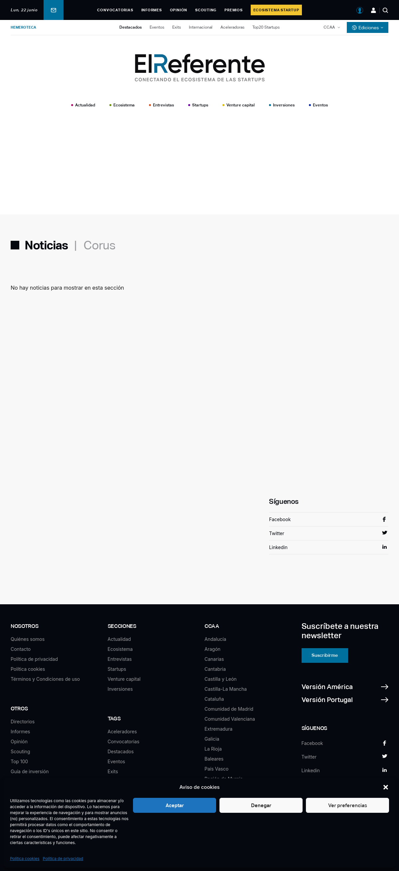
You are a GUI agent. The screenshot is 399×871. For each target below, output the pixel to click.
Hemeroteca (23, 27)
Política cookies (25, 858)
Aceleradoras (232, 27)
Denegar (261, 805)
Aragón (212, 649)
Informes (151, 10)
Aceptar (175, 805)
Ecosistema (124, 105)
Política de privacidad (63, 858)
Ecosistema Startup (276, 10)
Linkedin (278, 547)
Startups (200, 105)
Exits (176, 27)
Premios (233, 10)
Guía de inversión (30, 771)
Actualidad (85, 105)
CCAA (329, 27)
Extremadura (218, 729)
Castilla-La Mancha (225, 689)
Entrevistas (163, 105)
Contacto (21, 649)
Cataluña (214, 699)
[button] (385, 787)
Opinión (178, 10)
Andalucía (215, 639)
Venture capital (240, 105)
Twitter (276, 533)
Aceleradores (122, 731)
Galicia (211, 739)
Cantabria (215, 669)
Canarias (214, 659)
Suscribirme (325, 655)
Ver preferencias (347, 805)
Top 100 (19, 761)
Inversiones (284, 105)
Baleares (213, 759)
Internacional (200, 27)
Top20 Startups (266, 27)
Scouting (205, 10)
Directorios (23, 721)
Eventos (157, 27)
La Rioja (213, 749)
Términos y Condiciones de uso (45, 679)
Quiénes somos (28, 639)
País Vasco (216, 769)
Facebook (280, 519)
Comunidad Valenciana (229, 719)
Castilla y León (220, 679)
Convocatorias (115, 10)
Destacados (130, 27)
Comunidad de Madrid (228, 709)
